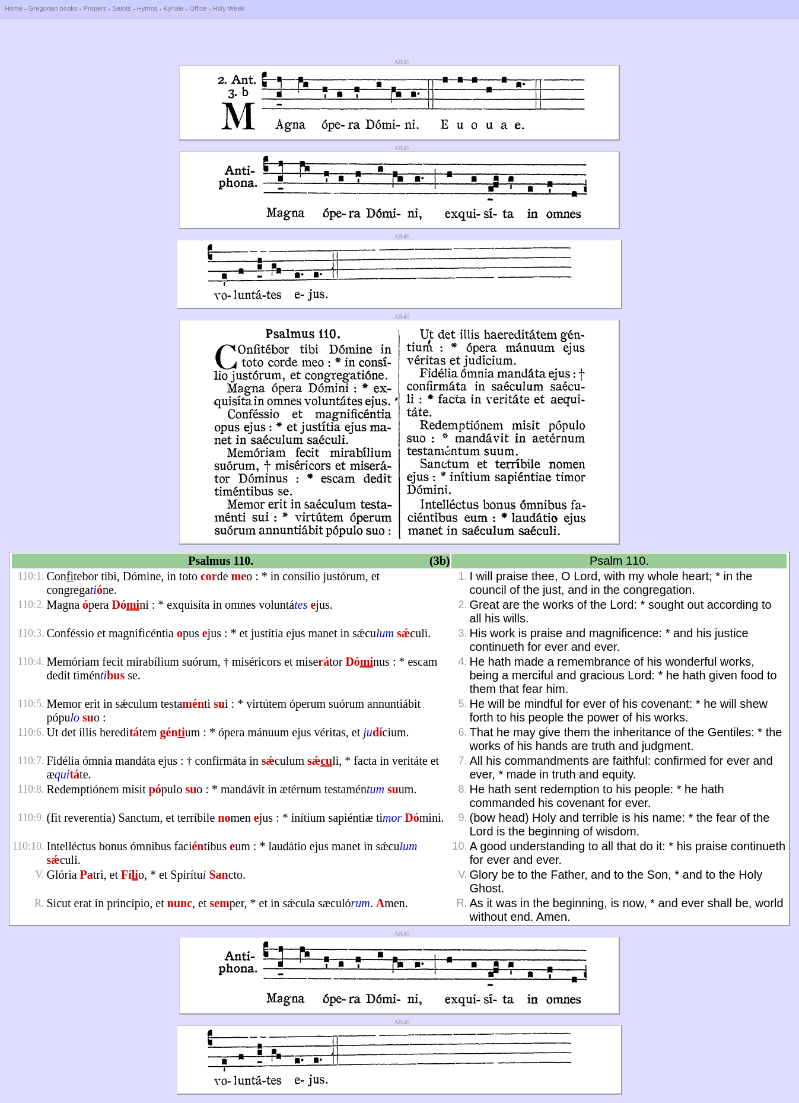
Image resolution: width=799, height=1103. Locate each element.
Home (14, 8)
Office (198, 8)
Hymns (147, 8)
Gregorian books (53, 8)
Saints (122, 8)
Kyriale (173, 8)
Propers (94, 8)
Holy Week (229, 8)
